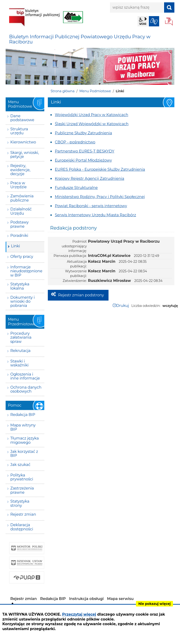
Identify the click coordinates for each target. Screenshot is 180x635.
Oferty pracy (21, 256)
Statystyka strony (19, 503)
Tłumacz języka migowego (24, 440)
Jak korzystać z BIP (24, 453)
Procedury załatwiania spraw (20, 337)
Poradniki (19, 235)
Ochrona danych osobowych (25, 389)
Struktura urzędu (19, 131)
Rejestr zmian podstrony (81, 295)
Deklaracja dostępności (21, 527)
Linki (15, 246)
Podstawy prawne (19, 224)
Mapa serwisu (120, 598)
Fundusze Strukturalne (76, 187)
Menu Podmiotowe (95, 91)
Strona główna (63, 91)
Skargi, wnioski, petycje (24, 154)
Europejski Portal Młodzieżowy (83, 160)
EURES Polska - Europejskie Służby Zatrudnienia (100, 169)
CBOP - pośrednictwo (75, 142)
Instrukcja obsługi (86, 598)
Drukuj (122, 305)
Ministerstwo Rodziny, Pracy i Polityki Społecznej (100, 197)
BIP (169, 22)
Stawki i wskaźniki (19, 363)
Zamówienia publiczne (22, 198)
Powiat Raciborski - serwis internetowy (91, 206)
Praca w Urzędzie (18, 185)
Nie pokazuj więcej (154, 604)
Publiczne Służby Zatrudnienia (83, 133)
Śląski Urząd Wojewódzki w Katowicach (91, 124)
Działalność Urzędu (21, 211)
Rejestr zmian (23, 514)
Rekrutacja (20, 350)
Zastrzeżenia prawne (22, 490)
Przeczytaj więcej (79, 614)
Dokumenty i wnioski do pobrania (22, 301)
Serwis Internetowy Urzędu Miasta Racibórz (95, 215)
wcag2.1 (143, 21)
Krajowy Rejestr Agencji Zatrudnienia (89, 178)
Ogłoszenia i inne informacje (25, 376)
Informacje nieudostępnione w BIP (26, 271)
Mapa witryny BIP (23, 427)
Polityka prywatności (21, 477)
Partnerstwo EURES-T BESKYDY (84, 151)
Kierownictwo (23, 142)
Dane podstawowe (22, 118)
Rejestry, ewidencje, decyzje (20, 169)
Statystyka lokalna (19, 286)
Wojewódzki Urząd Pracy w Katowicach (91, 115)
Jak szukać (20, 464)
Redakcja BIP (22, 414)
